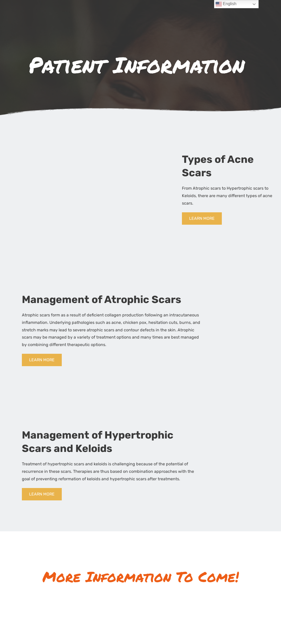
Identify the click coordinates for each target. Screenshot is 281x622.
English (226, 4)
